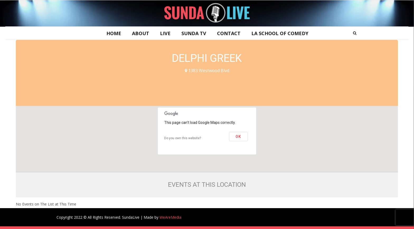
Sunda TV (193, 33)
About (140, 33)
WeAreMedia (170, 217)
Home (113, 33)
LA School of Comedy (279, 33)
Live (165, 33)
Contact (229, 33)
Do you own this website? (182, 138)
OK (238, 136)
